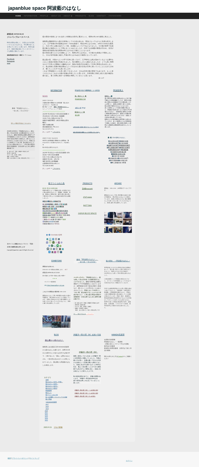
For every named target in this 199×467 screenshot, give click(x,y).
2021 (46, 413)
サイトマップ (34, 458)
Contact (101, 16)
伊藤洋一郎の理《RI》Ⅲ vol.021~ (85, 396)
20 (44, 427)
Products (80, 16)
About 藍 (68, 16)
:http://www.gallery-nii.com (55, 285)
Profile (44, 16)
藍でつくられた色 (52, 395)
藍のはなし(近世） (52, 384)
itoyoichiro (115, 16)
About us (56, 16)
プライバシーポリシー (20, 458)
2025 (46, 420)
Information (30, 16)
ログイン (129, 461)
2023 (46, 416)
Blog (91, 16)
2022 (46, 414)
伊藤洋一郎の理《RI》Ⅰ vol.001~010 (86, 390)
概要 (9, 458)
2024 (46, 418)
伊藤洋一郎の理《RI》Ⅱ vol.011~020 (86, 393)
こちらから (56, 132)
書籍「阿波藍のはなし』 (61, 107)
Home (18, 16)
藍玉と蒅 (78, 108)
